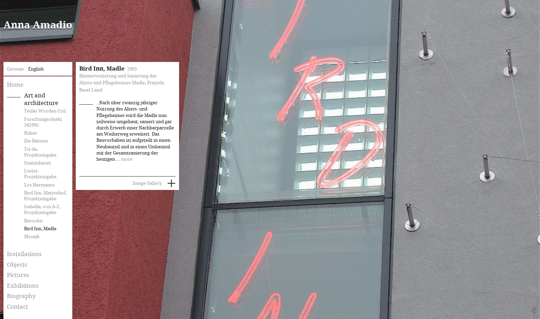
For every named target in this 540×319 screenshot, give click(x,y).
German (15, 69)
